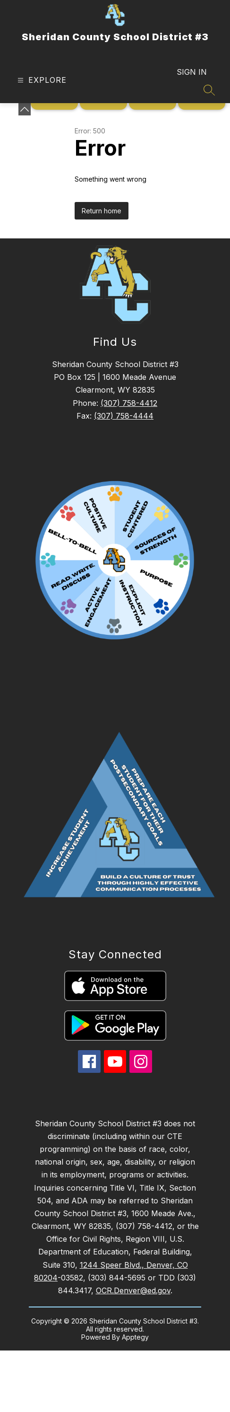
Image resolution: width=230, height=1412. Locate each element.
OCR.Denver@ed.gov (133, 1290)
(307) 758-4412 (129, 403)
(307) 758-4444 (123, 416)
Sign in (192, 72)
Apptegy (135, 1337)
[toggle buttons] (24, 109)
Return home (101, 211)
